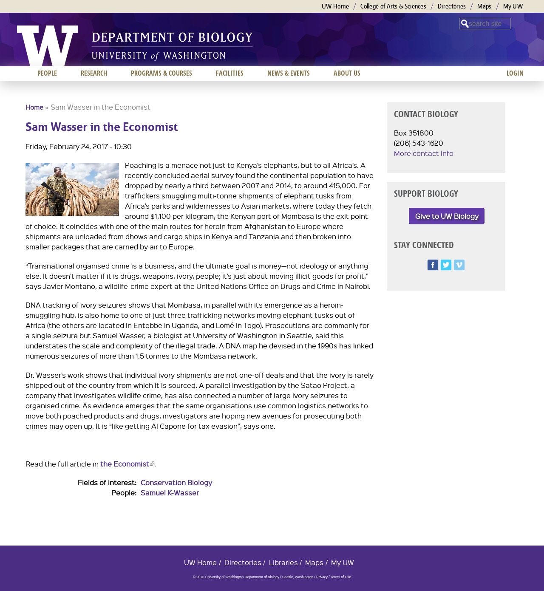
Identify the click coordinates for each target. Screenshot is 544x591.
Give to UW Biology (447, 216)
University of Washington (47, 45)
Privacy (322, 577)
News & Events (288, 73)
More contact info (423, 153)
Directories (452, 6)
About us (347, 73)
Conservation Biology (176, 482)
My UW (513, 6)
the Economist (127, 463)
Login (515, 73)
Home (34, 107)
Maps (484, 6)
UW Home (335, 6)
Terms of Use (341, 577)
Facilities (230, 73)
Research (94, 73)
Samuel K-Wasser (170, 492)
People (47, 73)
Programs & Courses (161, 73)
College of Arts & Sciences (393, 6)
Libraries (283, 562)
